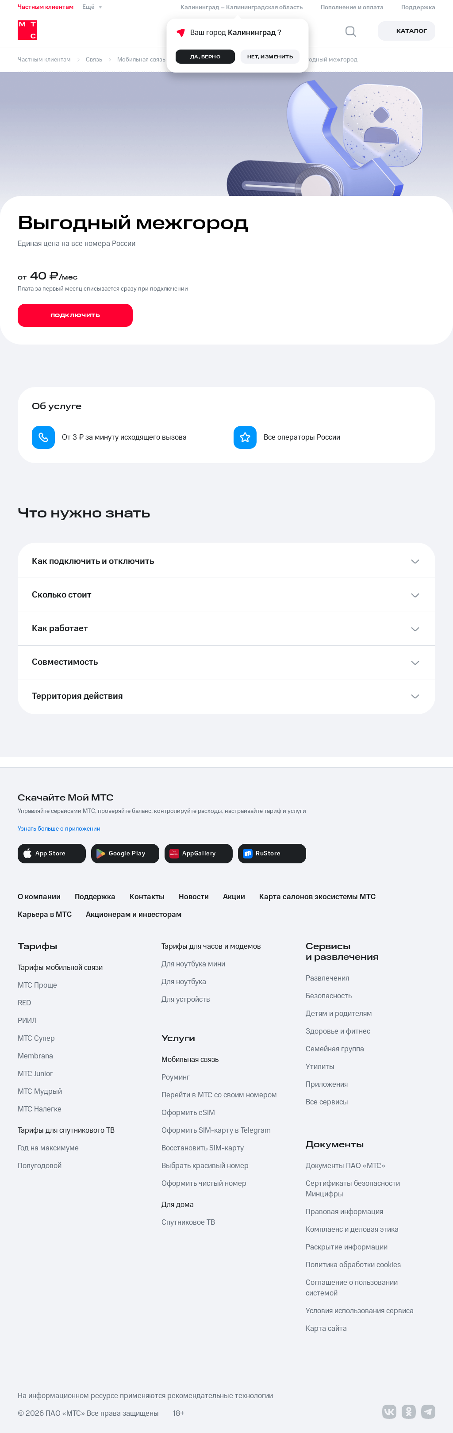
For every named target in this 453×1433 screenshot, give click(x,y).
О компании (39, 897)
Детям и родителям (339, 1013)
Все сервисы (327, 1102)
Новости (194, 897)
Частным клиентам (45, 7)
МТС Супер (36, 1038)
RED (24, 1003)
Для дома (177, 1204)
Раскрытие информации (347, 1247)
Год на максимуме (48, 1148)
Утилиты (320, 1066)
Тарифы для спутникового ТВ (66, 1130)
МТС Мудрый (40, 1091)
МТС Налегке (39, 1109)
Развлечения (327, 978)
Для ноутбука (183, 982)
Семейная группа (335, 1049)
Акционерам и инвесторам (133, 914)
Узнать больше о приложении (59, 828)
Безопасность (329, 996)
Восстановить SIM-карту (202, 1148)
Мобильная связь (190, 1059)
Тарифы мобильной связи (60, 967)
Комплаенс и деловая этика (352, 1229)
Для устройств (185, 999)
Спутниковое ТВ (188, 1222)
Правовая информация (344, 1212)
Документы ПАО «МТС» (345, 1166)
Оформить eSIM (188, 1112)
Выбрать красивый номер (205, 1166)
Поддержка (95, 897)
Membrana (35, 1056)
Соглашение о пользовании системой (352, 1288)
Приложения (327, 1084)
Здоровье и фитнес (338, 1031)
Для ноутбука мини (193, 964)
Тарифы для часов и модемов (211, 946)
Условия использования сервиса (360, 1311)
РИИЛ (27, 1020)
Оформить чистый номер (203, 1183)
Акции (234, 897)
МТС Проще (37, 985)
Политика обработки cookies (353, 1265)
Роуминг (175, 1077)
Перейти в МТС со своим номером (219, 1095)
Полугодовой (39, 1166)
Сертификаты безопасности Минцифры (353, 1188)
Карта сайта (326, 1328)
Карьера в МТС (45, 914)
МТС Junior (35, 1074)
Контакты (147, 897)
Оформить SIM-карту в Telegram (216, 1130)
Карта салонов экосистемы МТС (317, 897)
